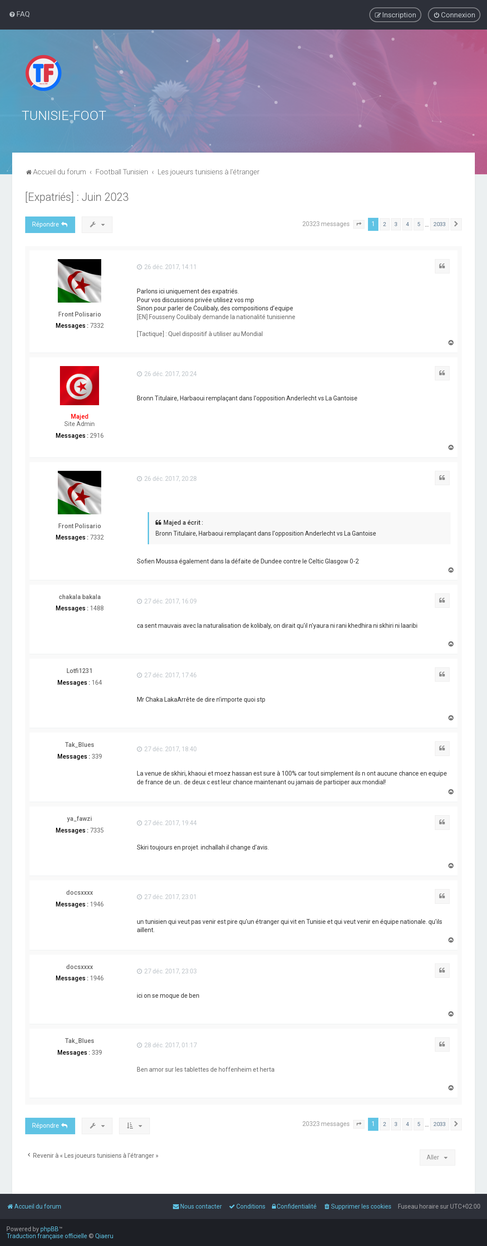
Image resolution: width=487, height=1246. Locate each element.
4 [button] (407, 224)
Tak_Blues (79, 744)
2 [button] (384, 224)
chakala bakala (80, 596)
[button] (358, 224)
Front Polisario (79, 314)
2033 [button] (440, 224)
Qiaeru (104, 1236)
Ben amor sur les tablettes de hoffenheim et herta (206, 1069)
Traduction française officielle (47, 1236)
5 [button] (418, 224)
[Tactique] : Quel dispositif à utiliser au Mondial (200, 333)
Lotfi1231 (79, 670)
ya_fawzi (79, 818)
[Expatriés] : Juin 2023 (77, 197)
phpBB (49, 1229)
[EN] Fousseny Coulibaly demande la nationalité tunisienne (216, 316)
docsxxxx (79, 892)
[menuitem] (19, 13)
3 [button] (396, 224)
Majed (80, 416)
